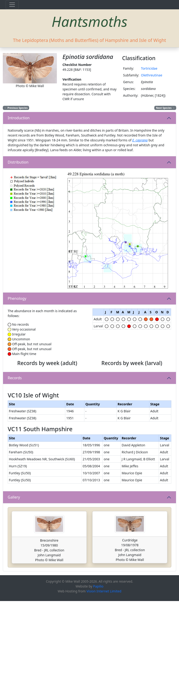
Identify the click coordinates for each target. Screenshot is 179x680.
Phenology (17, 298)
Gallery (14, 576)
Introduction (19, 117)
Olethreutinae (151, 75)
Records (15, 417)
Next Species (165, 107)
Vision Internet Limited (103, 670)
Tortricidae (149, 68)
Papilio (98, 665)
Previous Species (16, 107)
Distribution (18, 162)
